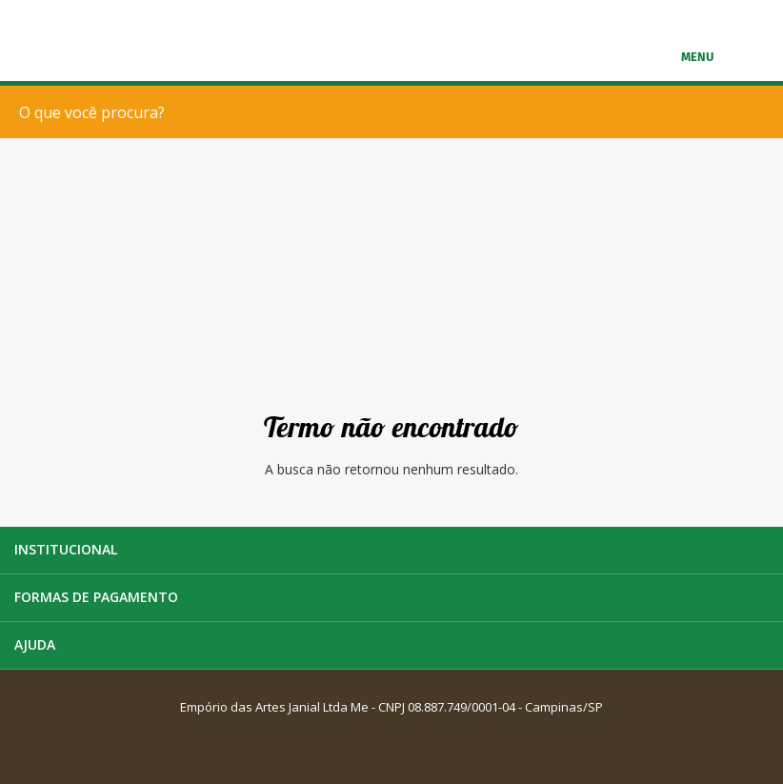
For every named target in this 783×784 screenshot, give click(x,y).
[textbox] (396, 111)
